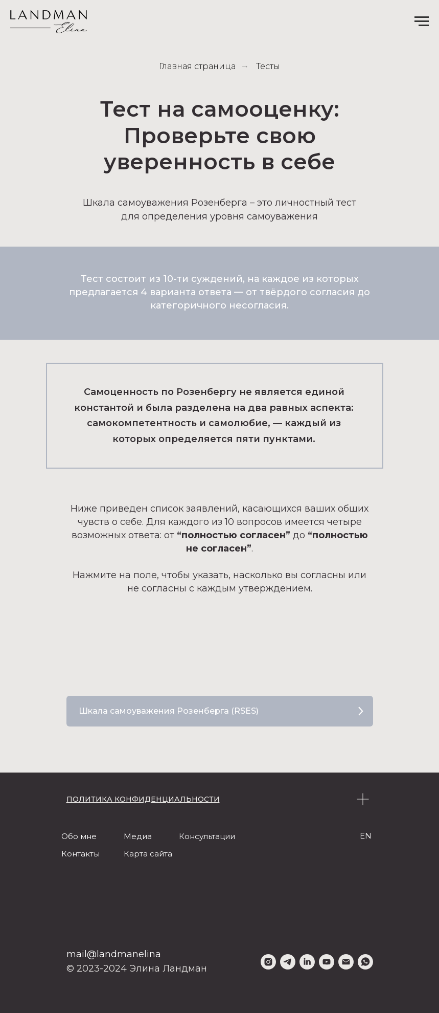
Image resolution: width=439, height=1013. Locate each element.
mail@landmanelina (113, 954)
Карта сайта (148, 853)
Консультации (207, 836)
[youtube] (326, 962)
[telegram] (287, 962)
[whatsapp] (365, 962)
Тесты (268, 66)
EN (366, 836)
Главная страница (197, 66)
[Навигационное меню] (421, 21)
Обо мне (79, 836)
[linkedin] (307, 962)
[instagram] (268, 962)
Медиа (138, 836)
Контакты (80, 853)
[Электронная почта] (346, 962)
